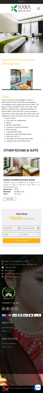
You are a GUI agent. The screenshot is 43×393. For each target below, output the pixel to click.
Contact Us (6, 331)
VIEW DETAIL (10, 199)
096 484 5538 (9, 271)
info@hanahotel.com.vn (13, 274)
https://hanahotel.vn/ (12, 277)
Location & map (8, 328)
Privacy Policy (7, 347)
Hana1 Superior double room (19, 180)
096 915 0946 (10, 267)
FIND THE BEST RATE (21, 241)
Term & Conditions (9, 343)
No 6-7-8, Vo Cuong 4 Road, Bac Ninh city (20, 264)
